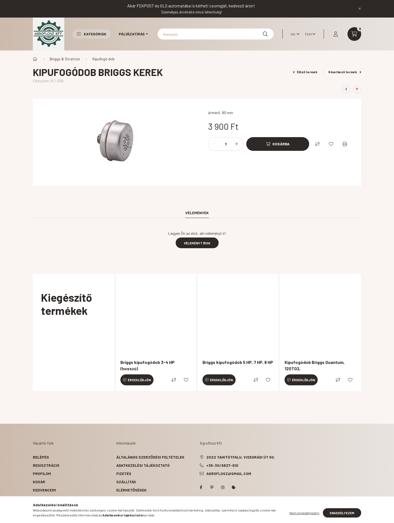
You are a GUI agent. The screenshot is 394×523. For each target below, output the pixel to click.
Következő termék (344, 72)
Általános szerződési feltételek (150, 457)
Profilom (42, 473)
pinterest (211, 487)
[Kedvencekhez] (331, 143)
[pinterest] (357, 89)
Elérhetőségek (131, 490)
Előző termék (305, 72)
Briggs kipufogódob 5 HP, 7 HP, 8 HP (237, 362)
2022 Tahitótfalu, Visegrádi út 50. (240, 457)
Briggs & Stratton (65, 58)
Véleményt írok (197, 243)
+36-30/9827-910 (222, 465)
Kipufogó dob (103, 58)
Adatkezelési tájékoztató (143, 465)
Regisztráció (46, 465)
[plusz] (236, 144)
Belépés (41, 457)
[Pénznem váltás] (308, 34)
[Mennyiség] (225, 144)
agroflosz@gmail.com (228, 473)
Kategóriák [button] (91, 34)
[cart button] (354, 34)
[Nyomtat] (344, 143)
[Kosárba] (277, 144)
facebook (200, 487)
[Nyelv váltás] (294, 34)
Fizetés (123, 473)
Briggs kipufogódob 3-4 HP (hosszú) (147, 365)
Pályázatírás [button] (132, 34)
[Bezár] (360, 9)
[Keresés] (216, 34)
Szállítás (126, 481)
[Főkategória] (35, 59)
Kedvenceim (44, 490)
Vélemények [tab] (197, 212)
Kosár (39, 481)
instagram (222, 487)
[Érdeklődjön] (136, 379)
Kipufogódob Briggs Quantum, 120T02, (314, 365)
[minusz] (215, 144)
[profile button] (336, 34)
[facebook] (346, 89)
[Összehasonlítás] (317, 143)
